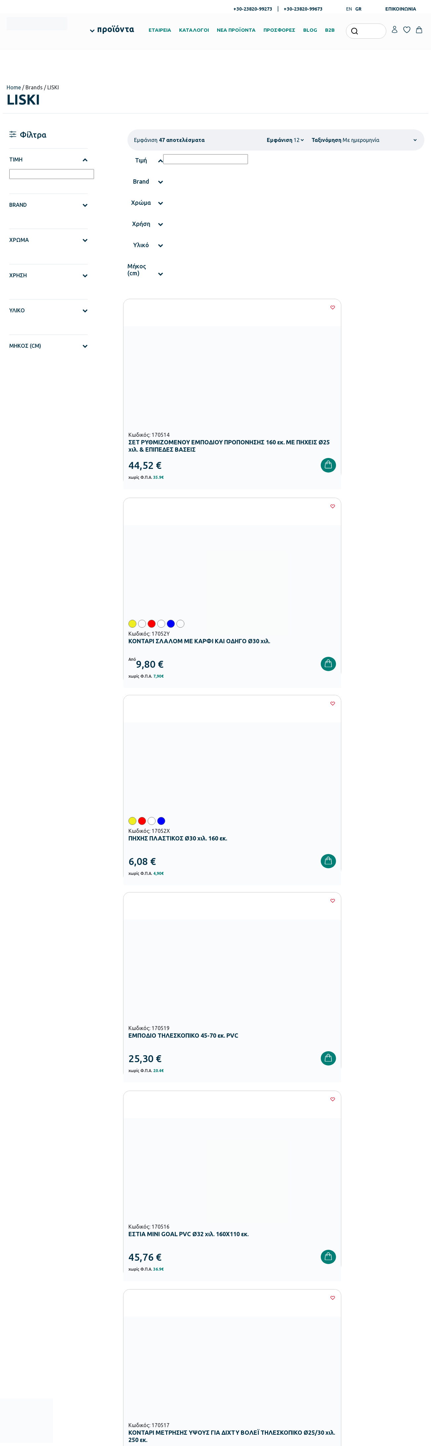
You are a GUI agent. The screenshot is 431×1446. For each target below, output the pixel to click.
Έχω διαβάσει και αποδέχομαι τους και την (320, 1156)
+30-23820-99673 (303, 9)
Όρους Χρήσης (330, 1156)
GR (358, 9)
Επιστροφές (302, 1291)
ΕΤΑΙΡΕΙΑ (160, 30)
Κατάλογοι (230, 1280)
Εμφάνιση (279, 140)
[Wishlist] (211, 307)
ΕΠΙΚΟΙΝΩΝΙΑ (400, 9)
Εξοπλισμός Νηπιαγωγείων (175, 1288)
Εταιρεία (228, 1259)
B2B (330, 30)
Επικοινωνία (373, 1280)
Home (14, 87)
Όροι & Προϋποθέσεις (312, 1301)
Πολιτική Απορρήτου (395, 1156)
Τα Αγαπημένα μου (380, 1270)
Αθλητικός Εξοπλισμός (171, 1352)
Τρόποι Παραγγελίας (311, 1259)
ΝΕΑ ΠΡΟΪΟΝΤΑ (236, 30)
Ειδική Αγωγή (162, 1362)
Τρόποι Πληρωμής (308, 1270)
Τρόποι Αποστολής (309, 1280)
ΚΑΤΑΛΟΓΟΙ (194, 30)
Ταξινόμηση (326, 140)
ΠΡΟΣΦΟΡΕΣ (279, 30)
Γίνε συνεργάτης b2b (240, 1312)
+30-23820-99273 (252, 9)
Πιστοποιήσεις (233, 1270)
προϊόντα (115, 29)
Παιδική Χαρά (162, 1341)
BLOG (310, 30)
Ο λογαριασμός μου (381, 1259)
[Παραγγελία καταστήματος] (379, 140)
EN (349, 9)
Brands (226, 1291)
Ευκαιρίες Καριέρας (238, 1301)
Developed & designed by (215, 1437)
